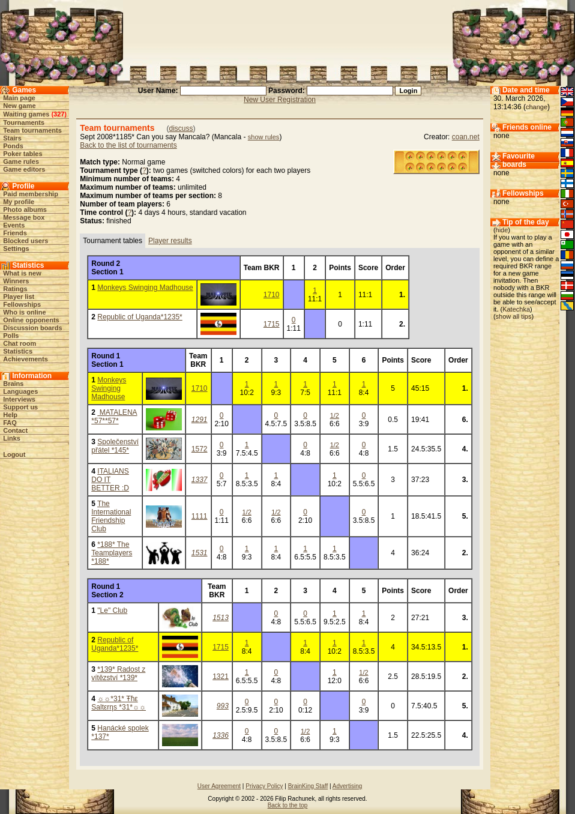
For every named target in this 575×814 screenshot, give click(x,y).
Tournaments (23, 122)
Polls (11, 335)
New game (19, 105)
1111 (199, 516)
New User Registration (280, 99)
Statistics (17, 351)
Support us (20, 407)
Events (14, 225)
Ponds (13, 145)
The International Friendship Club (111, 516)
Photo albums (25, 209)
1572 (199, 449)
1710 (271, 295)
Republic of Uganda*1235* (139, 317)
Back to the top (288, 805)
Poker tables (22, 153)
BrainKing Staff (308, 786)
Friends (15, 233)
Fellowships (22, 304)
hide (502, 230)
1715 (271, 324)
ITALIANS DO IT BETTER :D (110, 479)
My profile (18, 201)
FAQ (10, 422)
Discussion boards (32, 327)
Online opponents (31, 320)
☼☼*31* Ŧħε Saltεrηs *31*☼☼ (118, 703)
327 (58, 114)
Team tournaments (32, 130)
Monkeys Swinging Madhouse (145, 287)
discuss (181, 128)
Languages (20, 391)
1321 (220, 676)
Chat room (19, 343)
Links (11, 438)
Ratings (15, 288)
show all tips (514, 316)
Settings (16, 248)
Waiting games (26, 114)
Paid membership (30, 193)
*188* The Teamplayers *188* (111, 552)
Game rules (21, 161)
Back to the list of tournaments (128, 145)
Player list (18, 296)
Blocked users (25, 240)
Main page (19, 97)
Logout (14, 454)
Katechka (516, 309)
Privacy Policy (264, 786)
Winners (16, 281)
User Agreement (219, 786)
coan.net (466, 137)
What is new (22, 273)
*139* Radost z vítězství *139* (118, 673)
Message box (23, 217)
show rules (264, 136)
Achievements (25, 359)
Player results (170, 241)
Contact (15, 430)
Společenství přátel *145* (115, 446)
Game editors (24, 169)
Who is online (24, 312)
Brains (13, 383)
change (536, 106)
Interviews (19, 399)
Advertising (347, 786)
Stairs (12, 138)
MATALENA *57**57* (114, 416)
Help (10, 414)
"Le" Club (112, 610)
